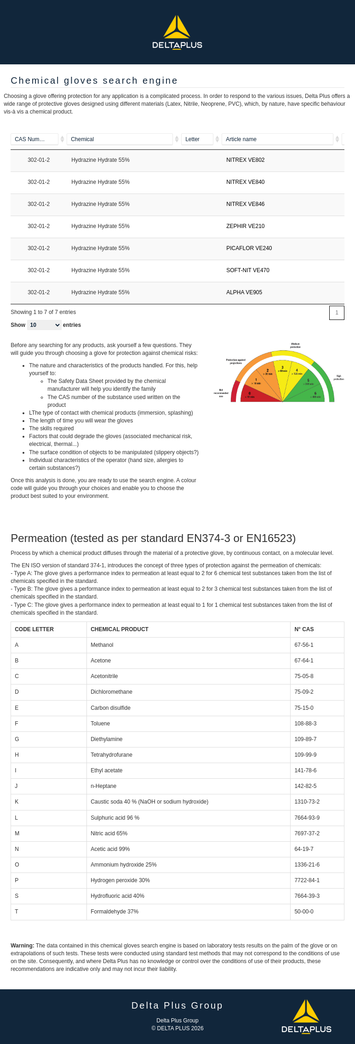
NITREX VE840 (245, 182)
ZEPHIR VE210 (245, 226)
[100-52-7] (39, 139)
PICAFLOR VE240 (249, 248)
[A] (201, 139)
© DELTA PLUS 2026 (177, 1028)
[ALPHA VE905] (282, 139)
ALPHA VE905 (244, 292)
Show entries (46, 325)
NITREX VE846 (245, 204)
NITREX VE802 (245, 160)
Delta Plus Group (177, 1020)
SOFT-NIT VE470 (247, 270)
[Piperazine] (124, 139)
